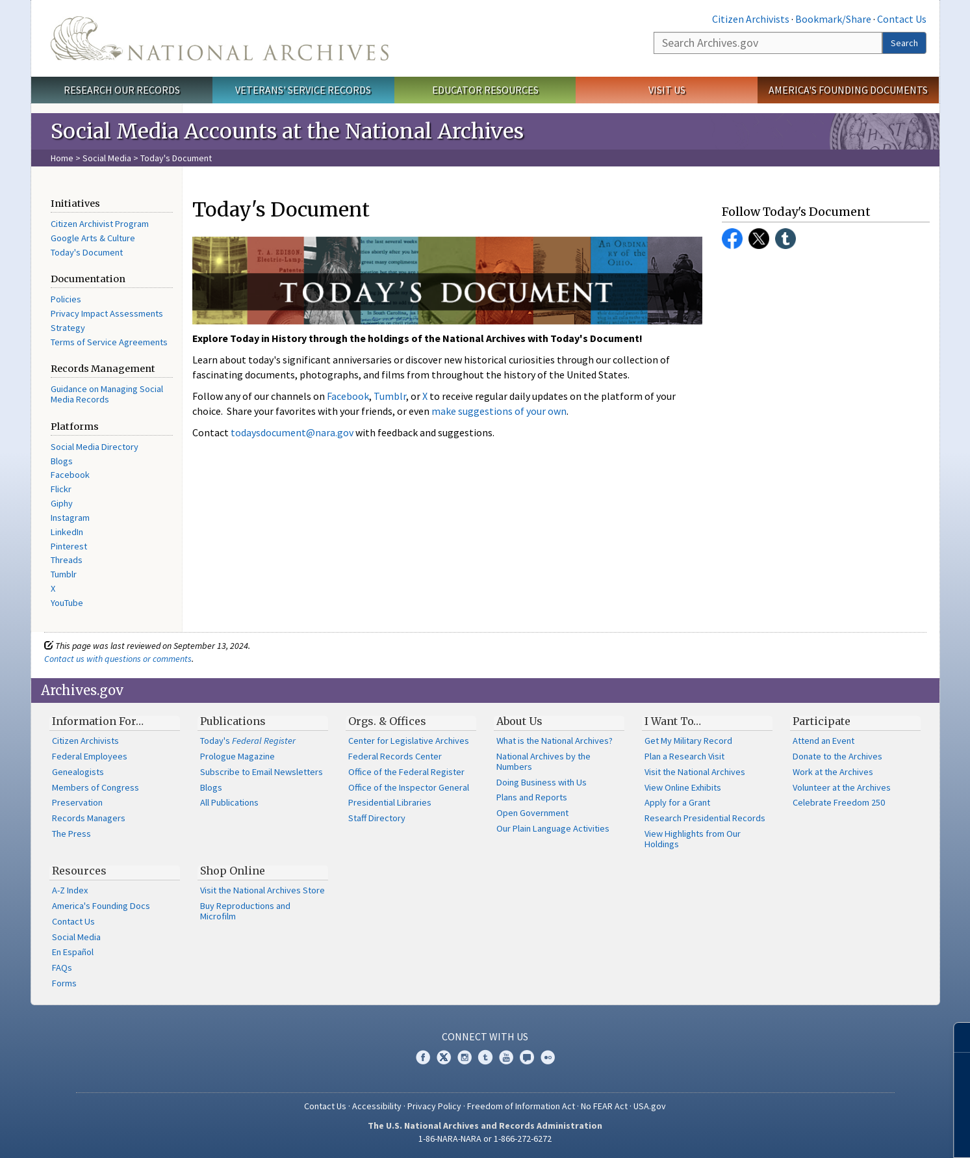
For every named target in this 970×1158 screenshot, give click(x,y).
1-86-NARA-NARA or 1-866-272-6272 (485, 1138)
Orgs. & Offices (387, 721)
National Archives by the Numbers (543, 761)
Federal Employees (89, 756)
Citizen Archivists (750, 18)
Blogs (62, 461)
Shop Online (232, 870)
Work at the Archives (833, 772)
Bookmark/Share (833, 18)
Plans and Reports (531, 797)
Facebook (70, 474)
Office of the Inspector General (408, 787)
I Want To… (673, 721)
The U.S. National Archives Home (220, 38)
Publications (233, 721)
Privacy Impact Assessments (107, 313)
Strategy (68, 328)
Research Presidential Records (705, 818)
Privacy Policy (434, 1106)
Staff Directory (376, 818)
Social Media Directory (94, 447)
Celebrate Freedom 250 (839, 802)
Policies (66, 299)
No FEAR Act (604, 1106)
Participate (821, 721)
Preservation (77, 802)
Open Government (532, 813)
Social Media (107, 158)
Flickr (61, 489)
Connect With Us (485, 1036)
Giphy (62, 503)
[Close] (955, 1037)
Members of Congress (95, 787)
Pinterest (69, 546)
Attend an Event (823, 740)
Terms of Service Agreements (109, 342)
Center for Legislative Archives (408, 740)
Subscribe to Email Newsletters (261, 772)
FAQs (62, 967)
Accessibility (377, 1106)
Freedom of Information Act (521, 1106)
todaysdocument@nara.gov (292, 432)
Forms (64, 983)
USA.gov (649, 1106)
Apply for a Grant (677, 802)
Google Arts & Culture (93, 238)
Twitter (758, 238)
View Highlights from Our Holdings (693, 839)
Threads (67, 560)
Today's (248, 740)
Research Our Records (122, 89)
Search (904, 43)
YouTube (67, 603)
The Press (71, 833)
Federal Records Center (395, 756)
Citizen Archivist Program (100, 224)
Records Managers (88, 818)
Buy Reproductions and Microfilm (245, 911)
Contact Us (901, 18)
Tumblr (64, 574)
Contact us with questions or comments (118, 659)
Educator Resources (485, 89)
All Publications (229, 802)
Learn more (854, 1134)
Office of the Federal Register (406, 772)
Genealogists (78, 772)
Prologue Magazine (237, 756)
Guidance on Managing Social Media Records (107, 394)
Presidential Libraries (389, 802)
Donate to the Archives (837, 756)
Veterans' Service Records (303, 89)
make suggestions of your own (499, 410)
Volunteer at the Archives (842, 787)
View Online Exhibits (683, 787)
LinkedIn (67, 532)
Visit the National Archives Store (262, 890)
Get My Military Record (688, 740)
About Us (519, 721)
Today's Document (87, 252)
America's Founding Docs (101, 906)
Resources (79, 870)
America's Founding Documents (848, 89)
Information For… (98, 721)
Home (62, 158)
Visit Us (666, 89)
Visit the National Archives (695, 772)
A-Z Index (70, 890)
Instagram (70, 517)
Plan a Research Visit (684, 756)
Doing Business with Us (541, 782)
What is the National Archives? (554, 740)
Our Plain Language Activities (552, 828)
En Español (73, 952)
